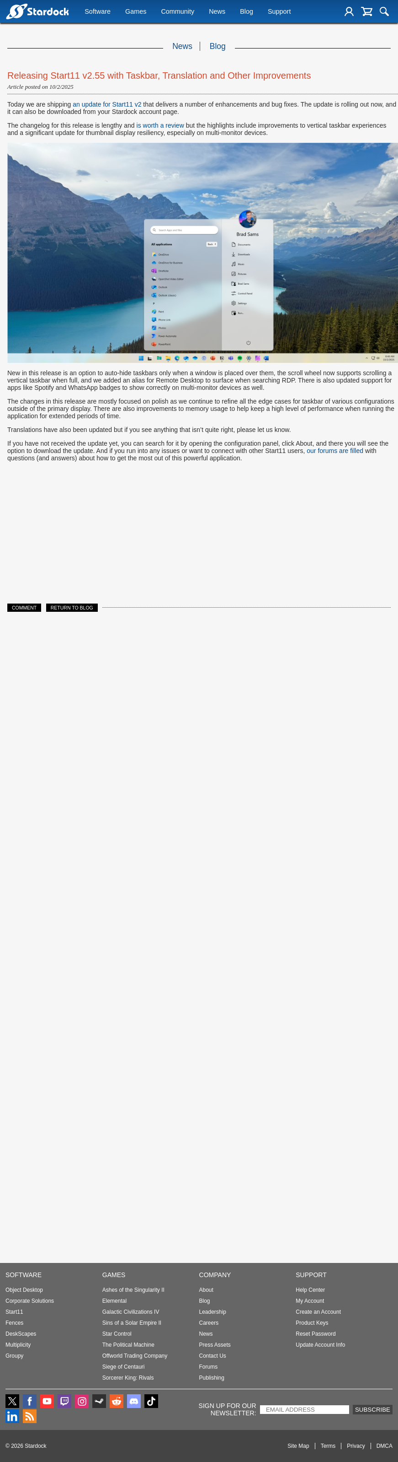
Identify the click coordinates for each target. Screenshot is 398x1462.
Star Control (117, 1334)
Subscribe (372, 1409)
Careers (209, 1323)
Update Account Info (320, 1345)
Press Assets (215, 1345)
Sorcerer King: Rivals (128, 1378)
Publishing (211, 1378)
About (206, 1290)
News (217, 12)
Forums (208, 1367)
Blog (246, 12)
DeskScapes (20, 1334)
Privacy (356, 1446)
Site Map (298, 1446)
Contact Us (212, 1356)
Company (215, 1275)
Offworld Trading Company (135, 1356)
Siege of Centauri (123, 1367)
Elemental (114, 1301)
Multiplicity (18, 1345)
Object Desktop (24, 1290)
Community (177, 12)
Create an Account (318, 1312)
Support (279, 12)
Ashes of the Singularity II (133, 1290)
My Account (310, 1301)
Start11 (14, 1312)
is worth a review (160, 125)
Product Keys (312, 1323)
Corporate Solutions (29, 1301)
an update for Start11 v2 (107, 104)
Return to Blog (72, 607)
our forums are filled (335, 450)
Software (98, 12)
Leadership (212, 1312)
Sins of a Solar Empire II (131, 1323)
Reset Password (315, 1334)
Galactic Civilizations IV (130, 1312)
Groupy (14, 1356)
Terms (328, 1446)
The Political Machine (128, 1345)
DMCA (385, 1446)
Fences (14, 1323)
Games (135, 12)
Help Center (310, 1290)
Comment (24, 607)
